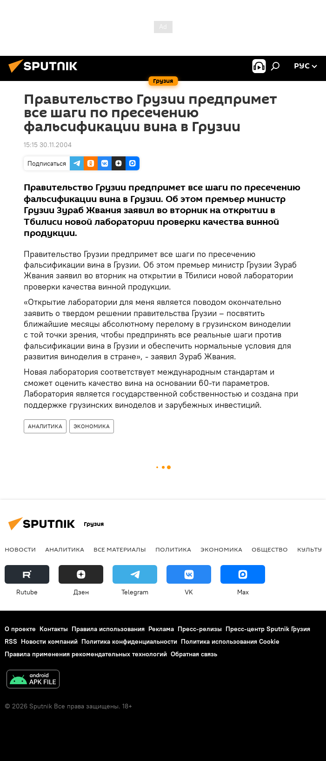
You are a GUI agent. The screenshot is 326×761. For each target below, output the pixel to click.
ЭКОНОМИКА (91, 426)
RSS (11, 641)
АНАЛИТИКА (45, 426)
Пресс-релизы (200, 629)
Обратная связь (194, 654)
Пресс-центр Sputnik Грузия (268, 629)
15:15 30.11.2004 (48, 145)
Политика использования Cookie (230, 641)
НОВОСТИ (20, 549)
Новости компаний (49, 641)
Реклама (161, 629)
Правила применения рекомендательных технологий (86, 654)
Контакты (54, 629)
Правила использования (108, 629)
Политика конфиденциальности (129, 641)
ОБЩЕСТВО (270, 549)
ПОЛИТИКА (173, 549)
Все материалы (119, 549)
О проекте (20, 629)
